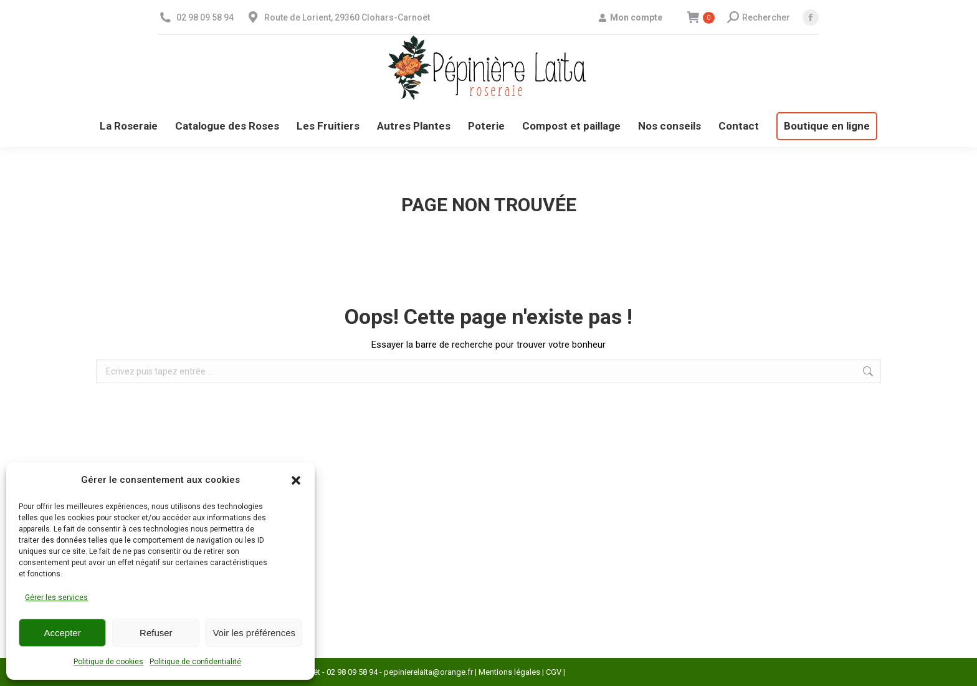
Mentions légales (509, 672)
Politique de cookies (108, 661)
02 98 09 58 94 (205, 17)
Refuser (156, 632)
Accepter (62, 632)
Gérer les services (56, 597)
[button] (296, 480)
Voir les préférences (253, 632)
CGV (553, 672)
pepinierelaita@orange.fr (428, 672)
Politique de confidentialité (195, 661)
